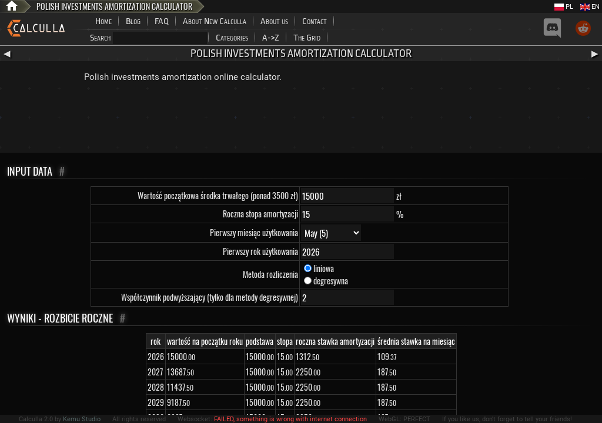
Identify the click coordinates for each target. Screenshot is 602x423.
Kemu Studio (82, 419)
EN (590, 7)
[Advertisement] (301, 120)
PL (563, 7)
